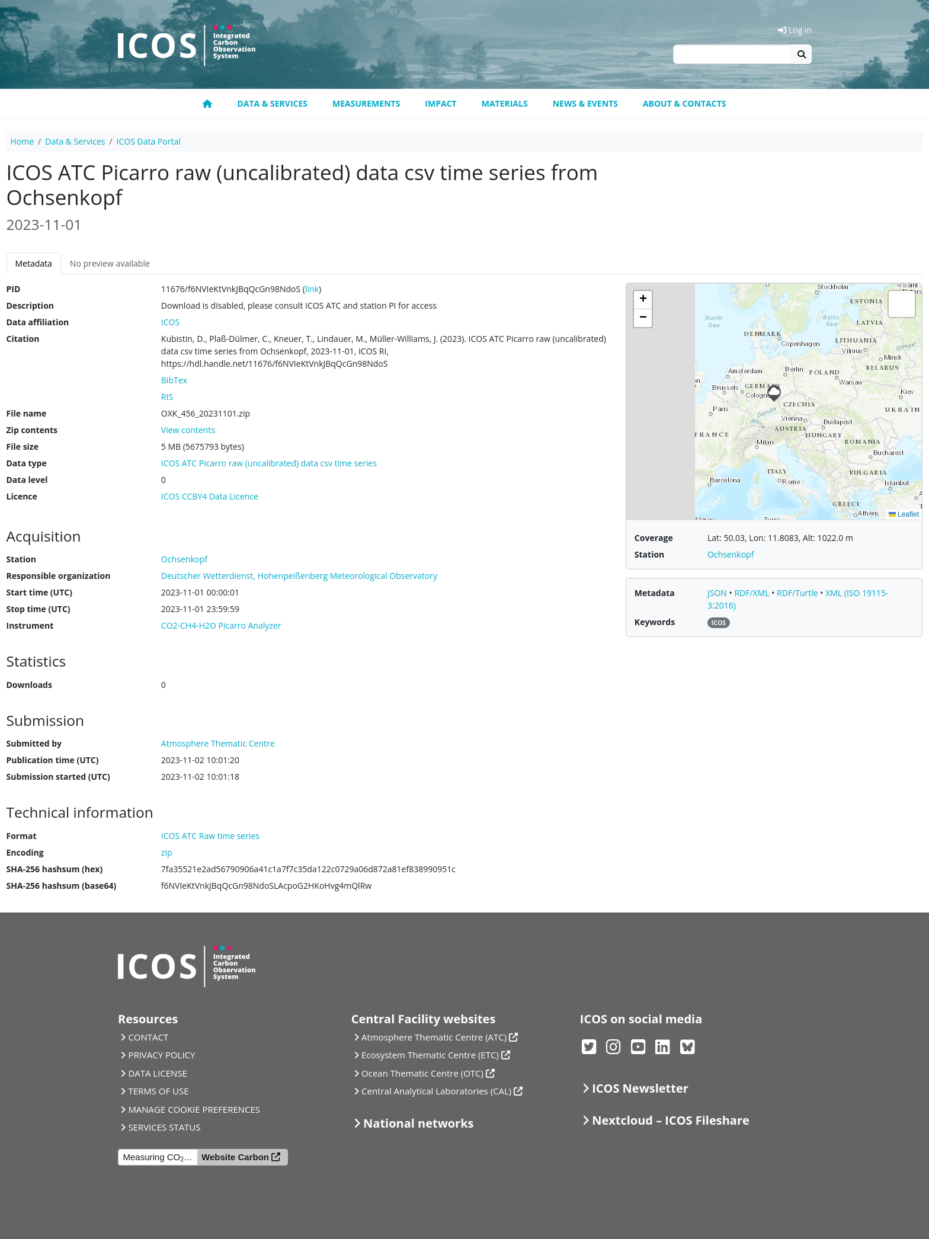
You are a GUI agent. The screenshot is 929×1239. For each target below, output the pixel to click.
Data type (27, 463)
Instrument (30, 625)
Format (22, 835)
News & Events (585, 103)
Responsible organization (59, 575)
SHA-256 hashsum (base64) (62, 885)
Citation (23, 338)
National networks (418, 1123)
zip (166, 852)
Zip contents (32, 430)
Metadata (33, 263)
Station (21, 559)
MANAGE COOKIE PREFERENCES (194, 1109)
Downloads (29, 684)
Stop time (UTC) (39, 608)
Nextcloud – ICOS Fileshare (670, 1120)
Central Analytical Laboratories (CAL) (436, 1091)
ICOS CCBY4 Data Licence (209, 496)
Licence (22, 496)
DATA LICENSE (157, 1073)
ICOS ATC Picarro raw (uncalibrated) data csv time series (269, 463)
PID (14, 288)
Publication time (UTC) (53, 760)
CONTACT (148, 1037)
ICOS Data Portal (149, 141)
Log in (795, 30)
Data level (27, 479)
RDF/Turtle (798, 592)
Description (31, 305)
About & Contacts (684, 103)
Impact (440, 103)
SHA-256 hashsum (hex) (55, 869)
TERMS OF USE (158, 1091)
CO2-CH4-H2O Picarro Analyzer (221, 625)
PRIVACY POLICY (161, 1055)
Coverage (654, 537)
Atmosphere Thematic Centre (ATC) (434, 1037)
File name (27, 413)
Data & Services (272, 103)
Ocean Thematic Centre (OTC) (422, 1073)
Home (22, 141)
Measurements (366, 103)
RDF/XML (752, 592)
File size (23, 446)
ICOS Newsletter (640, 1088)
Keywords (655, 621)
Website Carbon (235, 1157)
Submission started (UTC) (58, 776)
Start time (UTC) (39, 592)
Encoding (25, 852)
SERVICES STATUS (164, 1127)
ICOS (170, 322)
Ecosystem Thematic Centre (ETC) (430, 1055)
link (312, 288)
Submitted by (34, 743)
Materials (505, 103)
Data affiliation (38, 322)
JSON (718, 592)
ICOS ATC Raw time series (210, 835)
